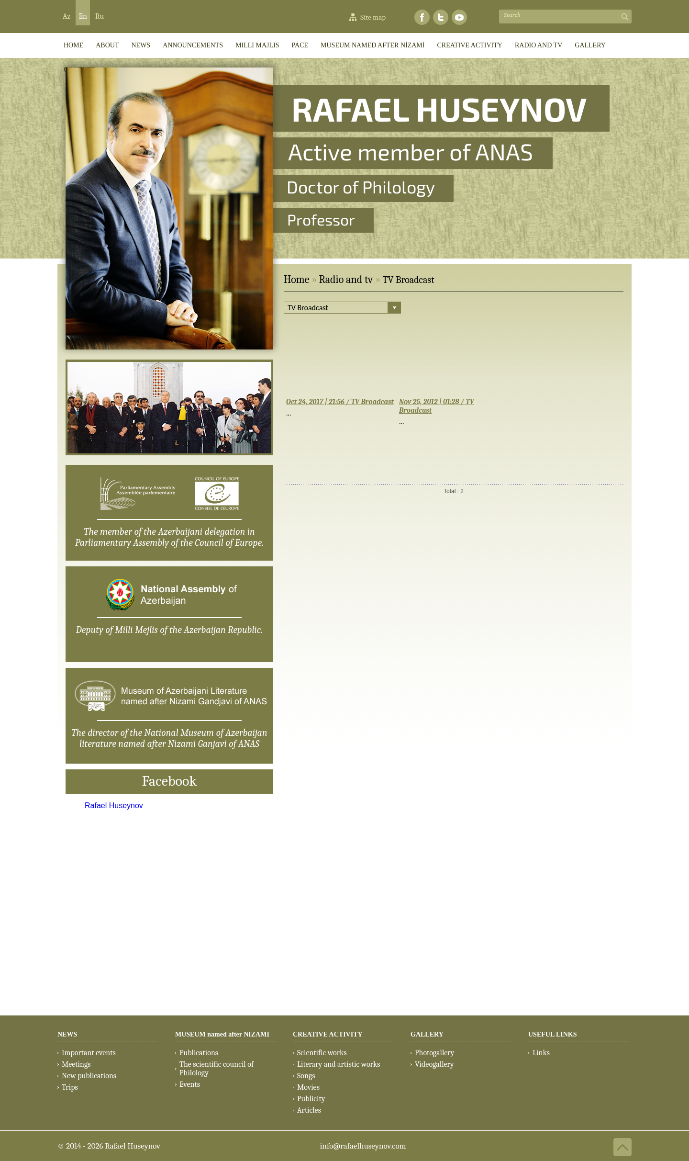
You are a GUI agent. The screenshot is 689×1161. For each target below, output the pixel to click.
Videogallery (434, 1064)
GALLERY (590, 45)
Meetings (76, 1064)
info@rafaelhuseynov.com (363, 1145)
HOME (73, 45)
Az (66, 16)
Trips (70, 1087)
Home (296, 279)
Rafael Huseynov (114, 805)
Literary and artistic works (338, 1064)
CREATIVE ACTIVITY (469, 45)
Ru (99, 16)
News (140, 45)
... (288, 412)
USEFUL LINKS (552, 1034)
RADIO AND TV (538, 45)
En (82, 16)
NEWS (67, 1034)
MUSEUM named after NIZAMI (222, 1034)
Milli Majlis (257, 45)
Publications (198, 1052)
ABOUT (107, 45)
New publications (89, 1075)
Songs (306, 1075)
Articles (309, 1110)
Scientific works (322, 1052)
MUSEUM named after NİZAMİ (372, 45)
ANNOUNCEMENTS (193, 45)
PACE (300, 45)
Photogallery (434, 1052)
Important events (89, 1052)
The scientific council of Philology (216, 1068)
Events (189, 1084)
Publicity (311, 1098)
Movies (308, 1087)
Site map (373, 17)
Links (541, 1052)
